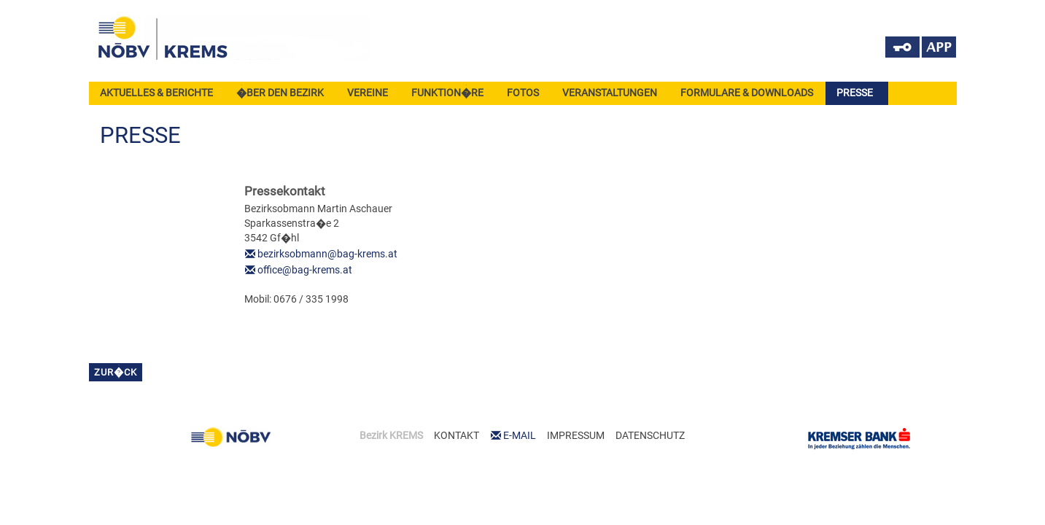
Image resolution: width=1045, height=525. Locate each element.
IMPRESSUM (576, 435)
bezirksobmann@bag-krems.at (327, 254)
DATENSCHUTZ (650, 435)
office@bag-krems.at (304, 270)
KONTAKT (456, 435)
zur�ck (115, 372)
